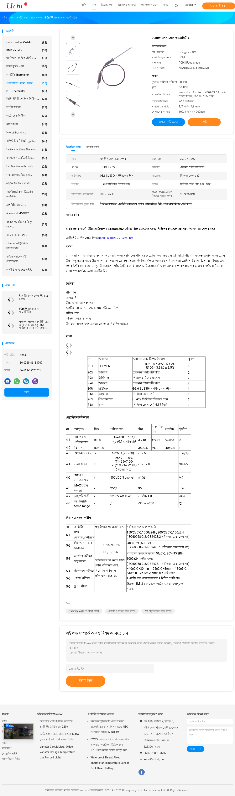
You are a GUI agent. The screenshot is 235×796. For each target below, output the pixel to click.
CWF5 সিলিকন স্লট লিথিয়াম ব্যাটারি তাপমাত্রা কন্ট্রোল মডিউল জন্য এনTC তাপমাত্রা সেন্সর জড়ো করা (110, 745)
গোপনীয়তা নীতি (11, 759)
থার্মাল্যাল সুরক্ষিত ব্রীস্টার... (26, 58)
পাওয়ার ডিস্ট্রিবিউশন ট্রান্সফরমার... (26, 246)
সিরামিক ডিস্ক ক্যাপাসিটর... (26, 167)
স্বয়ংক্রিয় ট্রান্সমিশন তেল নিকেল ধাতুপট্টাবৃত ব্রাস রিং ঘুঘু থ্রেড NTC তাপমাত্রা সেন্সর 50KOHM (109, 727)
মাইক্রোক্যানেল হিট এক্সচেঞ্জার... (26, 259)
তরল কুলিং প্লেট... (26, 66)
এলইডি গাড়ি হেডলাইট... (26, 270)
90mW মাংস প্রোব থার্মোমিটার (29, 310)
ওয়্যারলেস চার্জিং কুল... (26, 175)
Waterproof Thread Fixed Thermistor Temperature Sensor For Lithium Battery (110, 763)
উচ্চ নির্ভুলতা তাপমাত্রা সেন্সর (158, 611)
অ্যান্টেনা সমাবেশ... (26, 235)
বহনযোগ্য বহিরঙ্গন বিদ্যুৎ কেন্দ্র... (26, 224)
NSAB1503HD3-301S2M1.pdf (115, 237)
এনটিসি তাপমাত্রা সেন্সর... (26, 83)
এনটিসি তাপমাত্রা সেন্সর (100, 714)
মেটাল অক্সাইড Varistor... (26, 42)
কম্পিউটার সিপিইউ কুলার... (26, 141)
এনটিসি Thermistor (26, 75)
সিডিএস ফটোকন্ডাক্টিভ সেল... (26, 150)
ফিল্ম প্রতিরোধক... (26, 133)
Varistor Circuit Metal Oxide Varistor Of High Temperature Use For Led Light (57, 752)
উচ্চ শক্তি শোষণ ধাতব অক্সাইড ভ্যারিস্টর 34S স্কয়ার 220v (56, 724)
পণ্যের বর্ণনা (92, 147)
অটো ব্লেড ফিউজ (26, 116)
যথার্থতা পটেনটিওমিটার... (26, 158)
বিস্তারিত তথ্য (73, 147)
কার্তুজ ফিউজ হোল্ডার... (26, 183)
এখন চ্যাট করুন (218, 5)
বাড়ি (4, 721)
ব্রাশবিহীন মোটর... (26, 205)
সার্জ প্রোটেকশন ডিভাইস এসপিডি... (26, 194)
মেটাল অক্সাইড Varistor (50, 714)
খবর (4, 742)
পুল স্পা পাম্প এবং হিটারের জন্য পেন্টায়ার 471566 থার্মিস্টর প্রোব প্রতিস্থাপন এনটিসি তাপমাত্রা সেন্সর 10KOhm (34, 325)
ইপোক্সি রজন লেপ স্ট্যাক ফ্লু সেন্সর (33, 297)
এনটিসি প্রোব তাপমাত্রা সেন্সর (121, 611)
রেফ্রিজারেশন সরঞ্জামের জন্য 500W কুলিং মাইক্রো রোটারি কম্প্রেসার (59, 736)
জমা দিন (85, 681)
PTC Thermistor (26, 91)
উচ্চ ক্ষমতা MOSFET (26, 214)
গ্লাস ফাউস (26, 124)
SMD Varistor (26, 50)
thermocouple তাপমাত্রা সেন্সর (84, 611)
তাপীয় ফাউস (26, 107)
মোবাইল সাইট (9, 753)
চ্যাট (26, 392)
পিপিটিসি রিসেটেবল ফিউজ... (26, 99)
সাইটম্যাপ (7, 748)
